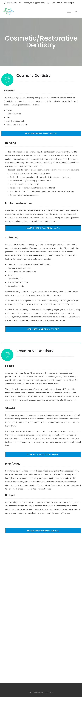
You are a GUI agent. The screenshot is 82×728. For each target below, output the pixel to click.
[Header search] (76, 12)
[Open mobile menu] (69, 11)
